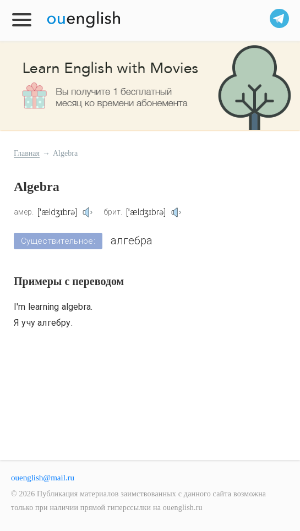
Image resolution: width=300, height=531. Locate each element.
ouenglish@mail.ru (42, 477)
